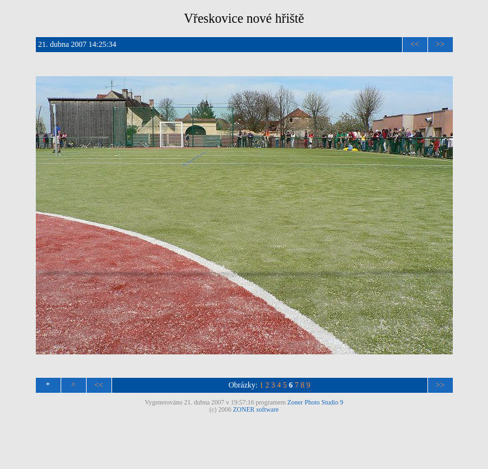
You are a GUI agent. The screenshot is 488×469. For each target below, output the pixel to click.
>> (440, 44)
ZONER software (255, 409)
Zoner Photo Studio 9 (315, 402)
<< (415, 44)
